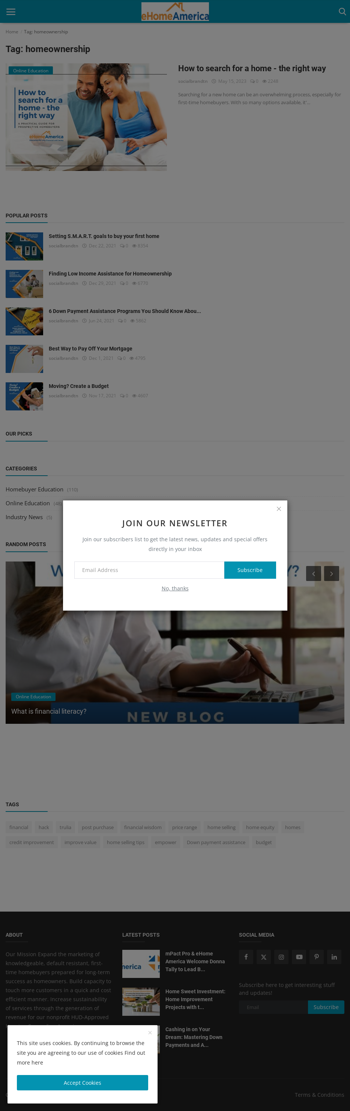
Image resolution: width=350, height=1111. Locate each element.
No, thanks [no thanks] (175, 588)
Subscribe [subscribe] (250, 569)
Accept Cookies (82, 1082)
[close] (279, 508)
